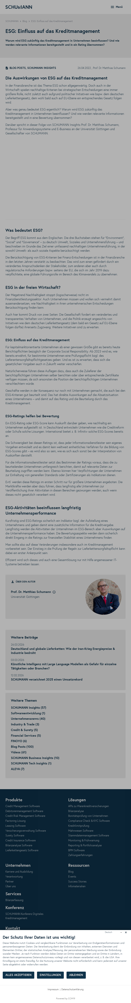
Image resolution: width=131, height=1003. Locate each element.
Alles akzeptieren (18, 975)
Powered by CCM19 (65, 999)
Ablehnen (76, 975)
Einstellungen (50, 975)
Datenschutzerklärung (72, 989)
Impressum (53, 989)
